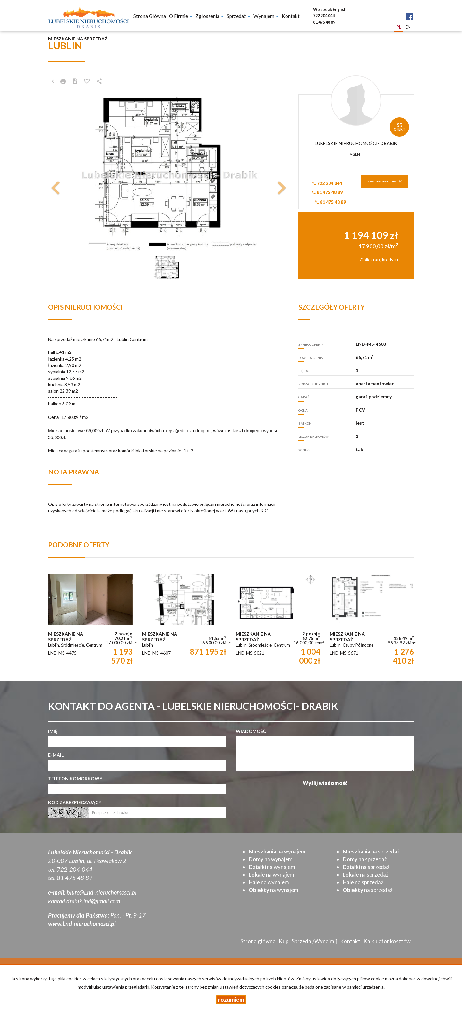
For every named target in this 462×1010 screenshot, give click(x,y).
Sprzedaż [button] (238, 16)
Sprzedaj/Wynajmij (314, 941)
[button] (66, 174)
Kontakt (291, 16)
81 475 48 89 (327, 192)
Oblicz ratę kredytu (379, 259)
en (408, 27)
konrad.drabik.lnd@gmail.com (84, 900)
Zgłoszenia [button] (209, 16)
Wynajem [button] (265, 16)
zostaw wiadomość (385, 181)
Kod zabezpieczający (74, 802)
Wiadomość (251, 731)
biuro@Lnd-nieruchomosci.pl (101, 892)
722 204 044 (327, 183)
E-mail (56, 755)
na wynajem (277, 851)
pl (399, 27)
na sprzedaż (371, 851)
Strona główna (149, 16)
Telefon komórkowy (75, 778)
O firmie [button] (180, 16)
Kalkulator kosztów (387, 941)
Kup (283, 941)
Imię (52, 731)
